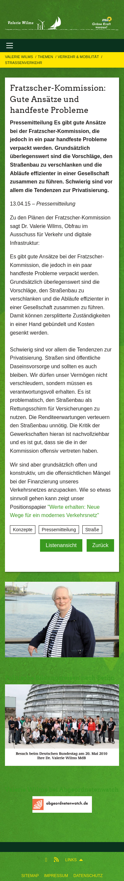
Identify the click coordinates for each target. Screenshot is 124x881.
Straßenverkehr (23, 63)
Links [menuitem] (71, 860)
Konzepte (22, 529)
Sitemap (30, 875)
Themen (46, 57)
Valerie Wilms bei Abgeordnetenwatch (62, 789)
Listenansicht (61, 545)
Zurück (100, 545)
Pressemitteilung (59, 529)
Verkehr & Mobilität (79, 57)
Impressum (56, 875)
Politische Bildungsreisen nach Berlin (60, 677)
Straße (92, 529)
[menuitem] (30, 874)
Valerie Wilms (19, 57)
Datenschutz (88, 875)
